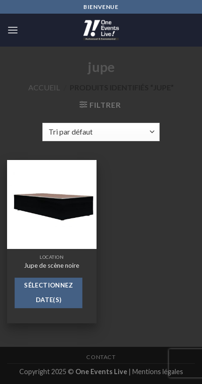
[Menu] (12, 29)
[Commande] (100, 132)
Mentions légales (157, 372)
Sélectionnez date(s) (48, 292)
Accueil (44, 87)
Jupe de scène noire (51, 265)
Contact (100, 356)
